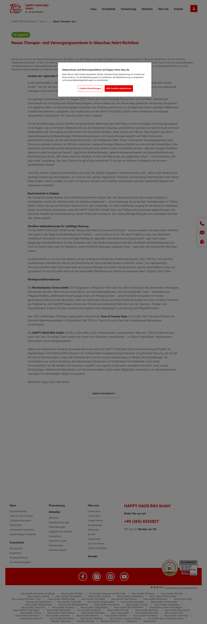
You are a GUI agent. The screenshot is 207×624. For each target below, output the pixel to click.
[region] (104, 79)
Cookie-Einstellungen (90, 88)
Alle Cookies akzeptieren (118, 88)
